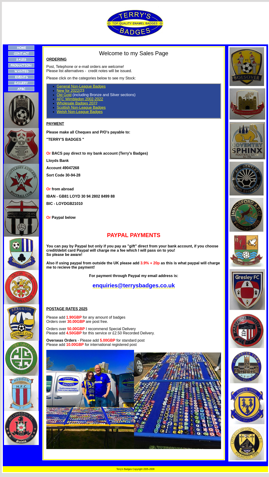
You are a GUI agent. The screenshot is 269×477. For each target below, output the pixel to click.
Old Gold (64, 95)
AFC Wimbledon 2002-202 (79, 99)
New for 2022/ (68, 91)
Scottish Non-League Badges (81, 107)
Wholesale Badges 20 (75, 103)
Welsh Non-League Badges (80, 112)
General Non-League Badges (81, 86)
